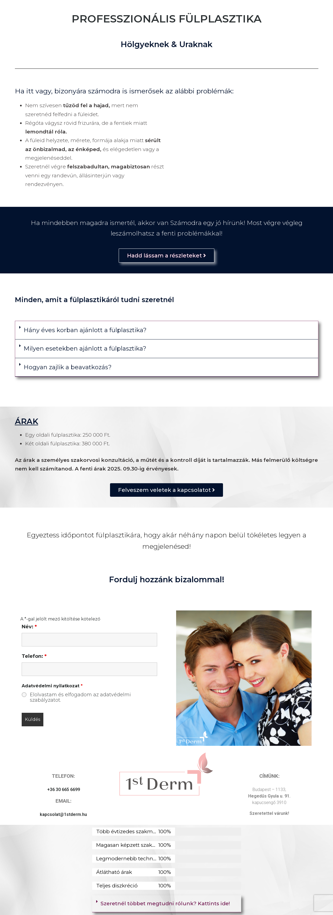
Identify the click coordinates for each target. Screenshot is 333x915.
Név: (29, 627)
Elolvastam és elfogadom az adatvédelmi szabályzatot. (80, 697)
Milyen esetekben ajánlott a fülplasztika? (85, 348)
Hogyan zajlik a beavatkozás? (68, 367)
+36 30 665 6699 (63, 789)
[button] (166, 330)
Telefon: (34, 656)
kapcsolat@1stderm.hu (63, 814)
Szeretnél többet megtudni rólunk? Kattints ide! (165, 903)
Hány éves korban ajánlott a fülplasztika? (85, 330)
